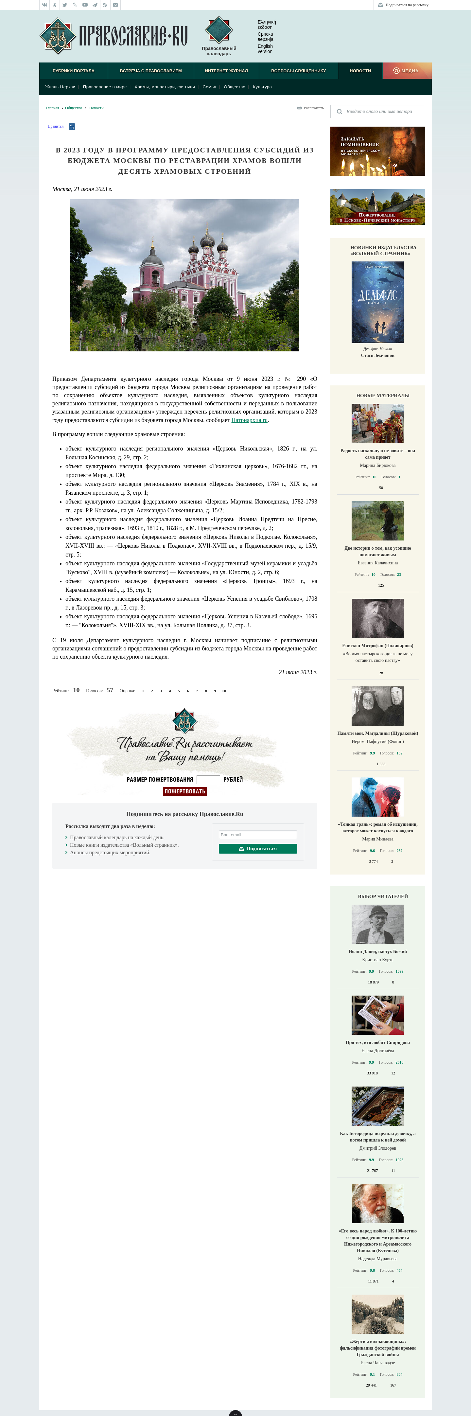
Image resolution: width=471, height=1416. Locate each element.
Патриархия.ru (250, 420)
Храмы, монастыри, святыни (164, 86)
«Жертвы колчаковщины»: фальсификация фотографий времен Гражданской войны (378, 1348)
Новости (360, 70)
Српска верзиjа (260, 36)
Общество (235, 86)
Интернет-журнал (226, 70)
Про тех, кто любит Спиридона (378, 1042)
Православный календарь (219, 36)
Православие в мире (105, 86)
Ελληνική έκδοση (261, 24)
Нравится (55, 126)
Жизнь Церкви (60, 86)
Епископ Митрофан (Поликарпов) (377, 645)
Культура (262, 86)
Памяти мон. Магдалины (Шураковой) (378, 733)
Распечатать (314, 108)
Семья (210, 86)
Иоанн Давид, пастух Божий (378, 951)
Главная (52, 108)
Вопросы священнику (298, 70)
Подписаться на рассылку (407, 5)
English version (260, 49)
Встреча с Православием (151, 70)
